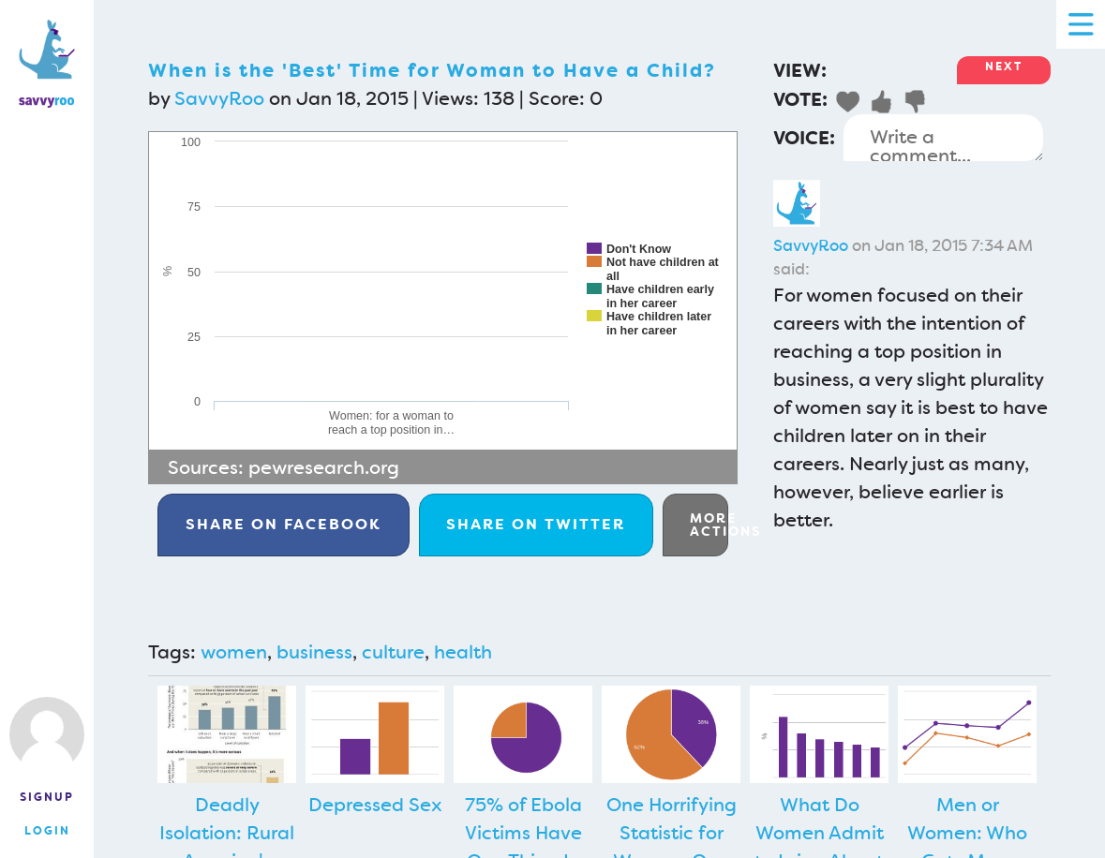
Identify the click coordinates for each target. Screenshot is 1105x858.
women (234, 652)
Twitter (535, 524)
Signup (47, 797)
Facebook (283, 524)
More (709, 525)
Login (47, 830)
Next (1004, 66)
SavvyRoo (219, 98)
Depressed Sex (375, 804)
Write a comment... (943, 137)
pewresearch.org (323, 467)
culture (393, 652)
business (314, 652)
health (463, 652)
